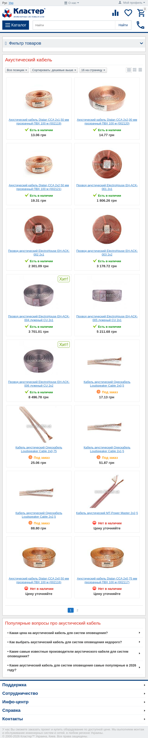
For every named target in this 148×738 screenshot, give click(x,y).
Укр (11, 3)
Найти (123, 25)
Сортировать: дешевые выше (54, 70)
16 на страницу (93, 70)
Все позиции (17, 70)
